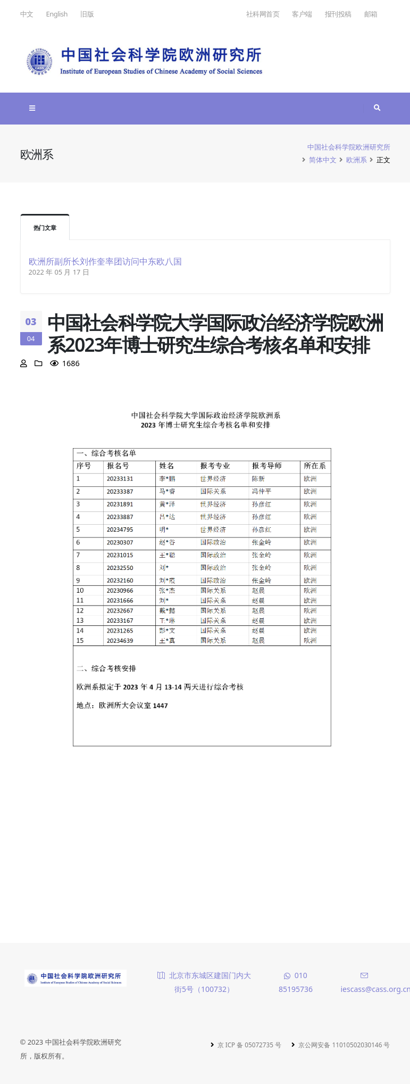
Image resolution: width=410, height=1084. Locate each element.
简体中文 (323, 159)
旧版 (87, 14)
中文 (27, 14)
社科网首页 (263, 14)
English (57, 14)
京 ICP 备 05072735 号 (236, 1044)
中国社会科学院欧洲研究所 (348, 147)
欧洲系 (356, 159)
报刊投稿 (338, 14)
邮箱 (371, 14)
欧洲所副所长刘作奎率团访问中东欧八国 (105, 261)
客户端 (302, 14)
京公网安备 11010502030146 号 (339, 1044)
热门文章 (47, 228)
